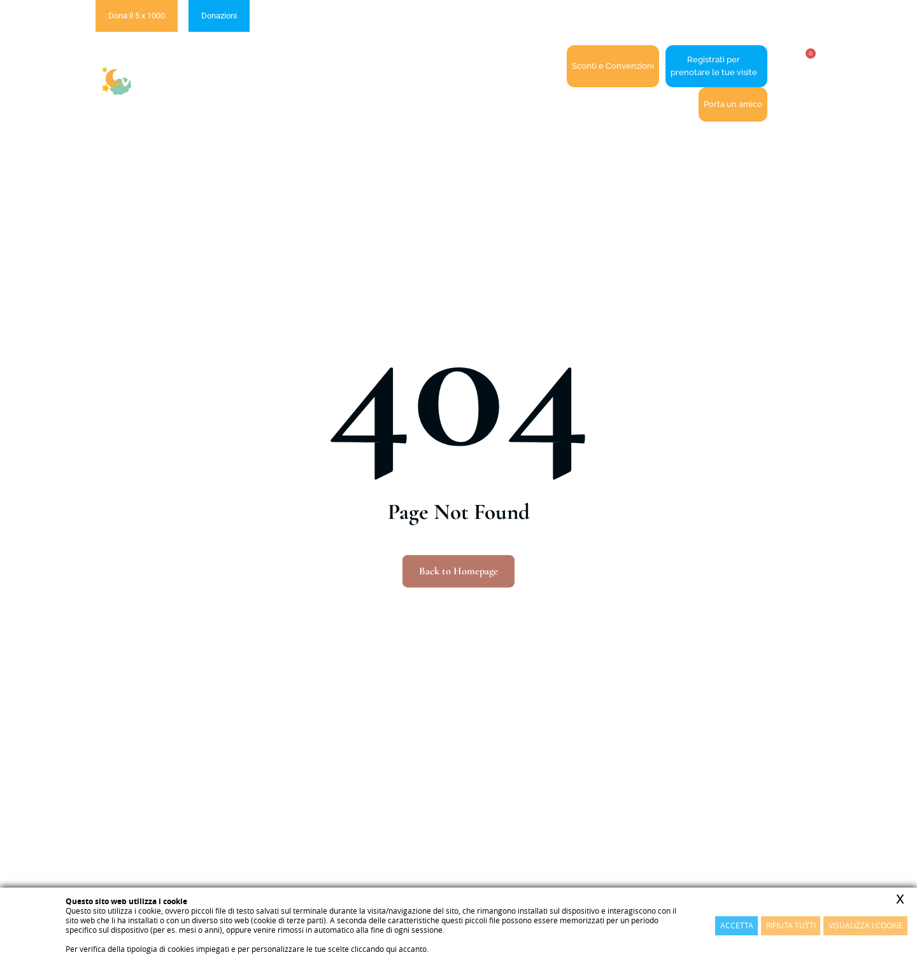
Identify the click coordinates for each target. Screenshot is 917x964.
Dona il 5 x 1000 (136, 15)
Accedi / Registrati (467, 66)
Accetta (736, 925)
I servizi (389, 66)
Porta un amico (733, 104)
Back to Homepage (458, 571)
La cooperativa (317, 66)
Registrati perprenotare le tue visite (714, 66)
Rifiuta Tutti (791, 925)
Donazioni (219, 15)
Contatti (541, 66)
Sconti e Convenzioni (613, 66)
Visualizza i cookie (865, 925)
